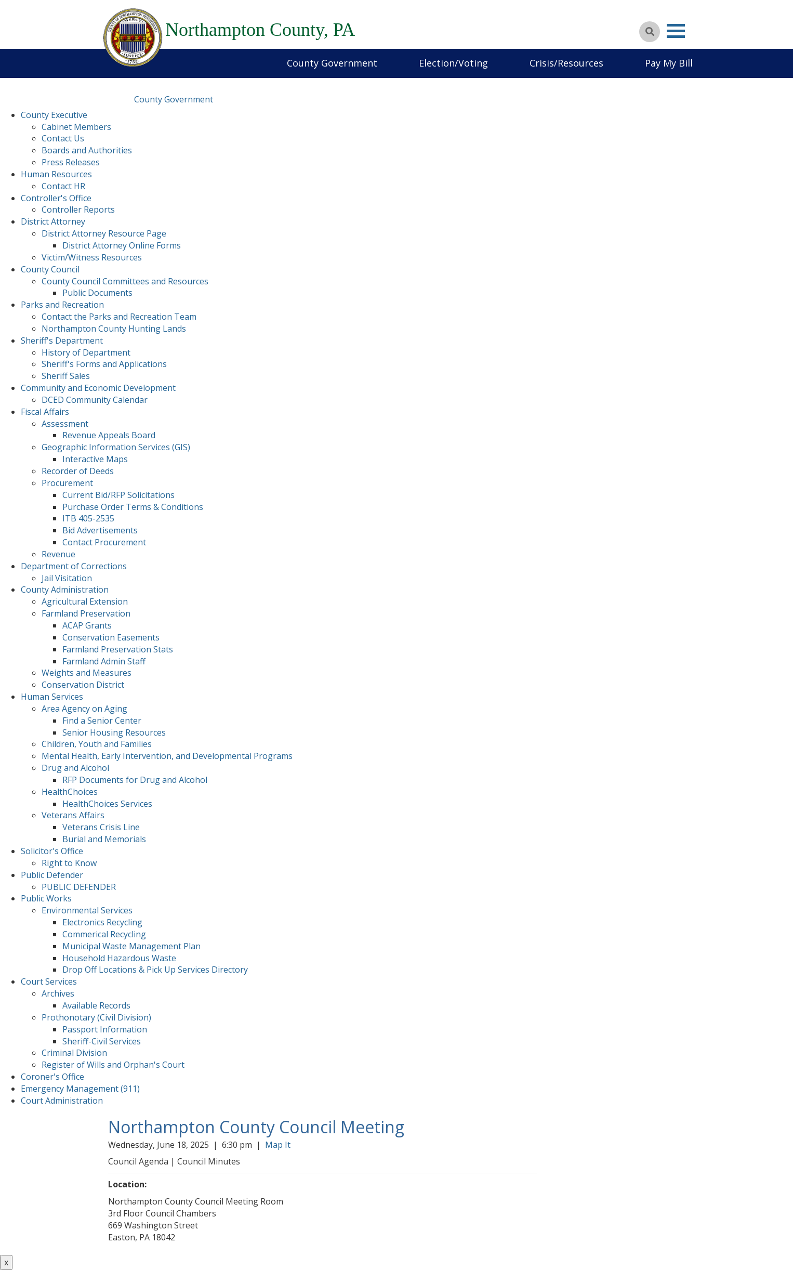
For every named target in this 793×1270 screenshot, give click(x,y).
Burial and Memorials (104, 839)
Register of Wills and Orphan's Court (113, 1064)
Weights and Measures (86, 672)
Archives (58, 993)
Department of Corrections (74, 566)
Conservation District (83, 684)
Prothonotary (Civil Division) (96, 1017)
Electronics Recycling (102, 922)
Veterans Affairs (73, 815)
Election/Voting (453, 63)
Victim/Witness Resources (92, 257)
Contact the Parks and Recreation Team (119, 316)
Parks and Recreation (62, 304)
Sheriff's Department (62, 340)
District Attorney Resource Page (104, 233)
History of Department (86, 352)
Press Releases (71, 162)
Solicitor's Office (52, 851)
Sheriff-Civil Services (101, 1041)
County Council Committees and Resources (125, 281)
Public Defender (52, 875)
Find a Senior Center (101, 720)
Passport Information (104, 1029)
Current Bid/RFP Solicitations (118, 495)
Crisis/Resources (566, 63)
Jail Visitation (67, 578)
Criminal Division (74, 1052)
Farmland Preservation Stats (117, 649)
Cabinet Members (76, 127)
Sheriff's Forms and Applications (104, 364)
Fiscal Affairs (45, 411)
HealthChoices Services (107, 803)
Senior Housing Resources (114, 732)
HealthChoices (70, 791)
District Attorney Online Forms (121, 245)
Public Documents (97, 292)
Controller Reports (78, 209)
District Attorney (53, 221)
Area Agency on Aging (84, 708)
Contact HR (63, 186)
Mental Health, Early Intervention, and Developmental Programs (167, 756)
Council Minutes (208, 1161)
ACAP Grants (87, 625)
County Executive (54, 115)
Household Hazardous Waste (119, 958)
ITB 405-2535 (88, 518)
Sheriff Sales (66, 376)
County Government (332, 63)
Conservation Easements (111, 637)
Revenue (58, 554)
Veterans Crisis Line (101, 827)
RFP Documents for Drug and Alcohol (134, 779)
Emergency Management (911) (80, 1088)
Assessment (65, 423)
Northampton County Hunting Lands (114, 328)
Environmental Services (87, 910)
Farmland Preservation (86, 613)
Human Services (52, 696)
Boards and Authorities (87, 150)
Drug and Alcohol (75, 768)
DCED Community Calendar (95, 399)
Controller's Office (56, 198)
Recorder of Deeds (78, 471)
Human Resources (56, 174)
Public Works (46, 898)
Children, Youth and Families (97, 744)
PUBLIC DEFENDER (79, 887)
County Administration (65, 589)
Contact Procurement (104, 542)
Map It (280, 1144)
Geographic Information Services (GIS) (116, 447)
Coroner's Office (52, 1076)
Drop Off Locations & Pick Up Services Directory (155, 969)
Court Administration (62, 1100)
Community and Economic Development (98, 388)
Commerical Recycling (104, 934)
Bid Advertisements (100, 530)
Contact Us (63, 138)
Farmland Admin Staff (104, 661)
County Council (50, 269)
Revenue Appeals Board (108, 435)
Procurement (67, 483)
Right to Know (69, 863)
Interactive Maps (95, 459)
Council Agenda (138, 1161)
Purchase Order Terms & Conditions (132, 507)
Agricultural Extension (85, 601)
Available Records (96, 1005)
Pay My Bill (669, 63)
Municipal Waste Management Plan (131, 946)
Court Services (49, 981)
